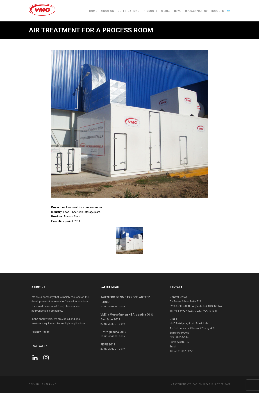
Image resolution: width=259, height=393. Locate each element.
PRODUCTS (150, 11)
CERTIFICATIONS (128, 11)
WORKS (166, 11)
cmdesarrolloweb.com (214, 384)
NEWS (177, 11)
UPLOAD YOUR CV (196, 11)
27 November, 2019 (113, 306)
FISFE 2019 (108, 344)
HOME (93, 11)
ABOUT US (107, 11)
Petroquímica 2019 (113, 332)
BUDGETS (217, 11)
